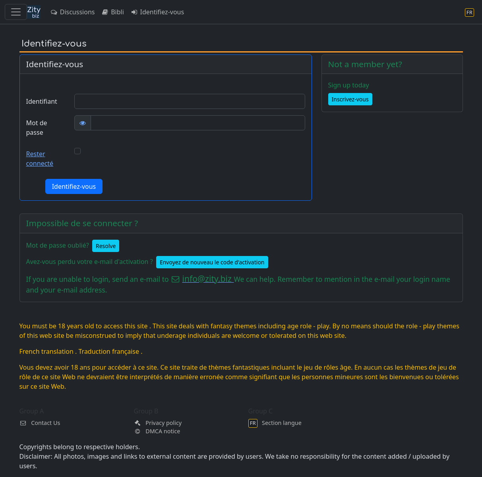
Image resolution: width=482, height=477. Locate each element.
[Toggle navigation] (16, 12)
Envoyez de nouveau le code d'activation (212, 262)
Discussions (72, 12)
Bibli (112, 12)
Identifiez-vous (157, 12)
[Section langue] (469, 12)
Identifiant (41, 101)
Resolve (106, 246)
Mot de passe (36, 127)
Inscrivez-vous (350, 99)
